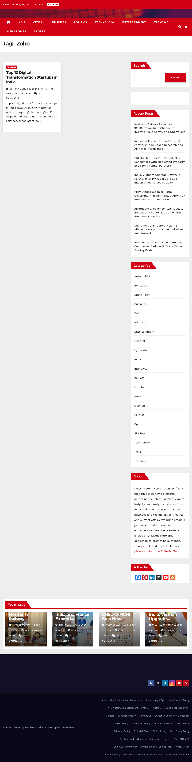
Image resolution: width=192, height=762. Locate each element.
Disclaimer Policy (163, 723)
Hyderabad (141, 350)
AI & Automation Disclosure (123, 708)
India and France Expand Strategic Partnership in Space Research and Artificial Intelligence (158, 144)
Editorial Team (141, 731)
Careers (110, 715)
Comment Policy (127, 715)
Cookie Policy (121, 723)
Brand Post (142, 294)
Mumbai (139, 387)
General (139, 341)
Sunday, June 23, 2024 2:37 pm (29, 89)
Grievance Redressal (148, 739)
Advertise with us (132, 700)
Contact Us (145, 715)
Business (59, 22)
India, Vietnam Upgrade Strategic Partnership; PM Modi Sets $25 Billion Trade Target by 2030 (157, 178)
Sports (39, 31)
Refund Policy (112, 754)
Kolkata (139, 378)
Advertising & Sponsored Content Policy (167, 700)
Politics (80, 22)
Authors (157, 708)
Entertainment (134, 22)
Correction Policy (141, 723)
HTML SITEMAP (181, 739)
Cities (38, 22)
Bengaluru (141, 285)
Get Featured (127, 739)
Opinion (139, 405)
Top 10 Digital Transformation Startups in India (31, 77)
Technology (105, 22)
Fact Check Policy (179, 731)
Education (141, 322)
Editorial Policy (122, 731)
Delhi (137, 313)
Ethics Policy (160, 731)
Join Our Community (125, 746)
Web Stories (16, 31)
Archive (145, 708)
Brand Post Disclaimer (177, 708)
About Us (115, 700)
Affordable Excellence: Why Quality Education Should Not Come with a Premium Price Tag (158, 212)
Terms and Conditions (177, 754)
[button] (179, 26)
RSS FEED (129, 754)
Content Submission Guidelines (172, 715)
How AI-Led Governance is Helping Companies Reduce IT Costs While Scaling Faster (158, 246)
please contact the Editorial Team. (157, 551)
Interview (140, 368)
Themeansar (67, 727)
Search (139, 66)
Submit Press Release (150, 754)
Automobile (142, 276)
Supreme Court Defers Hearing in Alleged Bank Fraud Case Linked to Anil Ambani (158, 229)
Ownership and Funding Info (155, 746)
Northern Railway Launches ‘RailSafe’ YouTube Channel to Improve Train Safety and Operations (159, 127)
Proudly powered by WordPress (20, 727)
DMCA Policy (182, 723)
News (138, 396)
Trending (161, 22)
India (22, 22)
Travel (138, 451)
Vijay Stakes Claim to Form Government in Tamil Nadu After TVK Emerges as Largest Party (159, 195)
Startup (139, 433)
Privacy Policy (182, 746)
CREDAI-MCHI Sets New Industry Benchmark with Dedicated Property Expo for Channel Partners (159, 161)
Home (103, 700)
